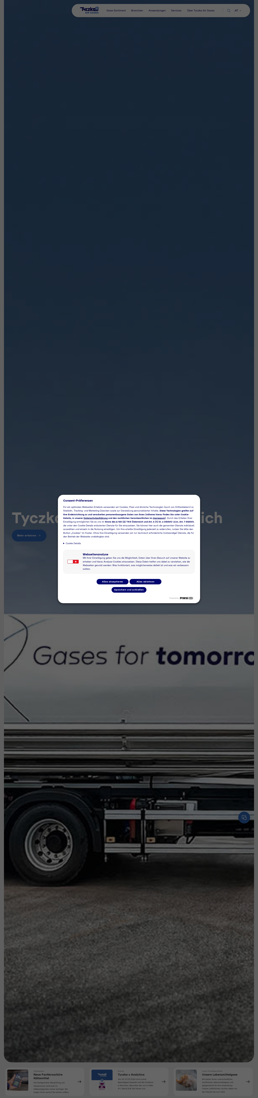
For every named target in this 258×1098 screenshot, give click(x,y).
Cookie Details (73, 543)
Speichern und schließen (129, 589)
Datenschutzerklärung (96, 518)
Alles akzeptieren (112, 581)
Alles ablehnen (146, 581)
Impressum (159, 518)
